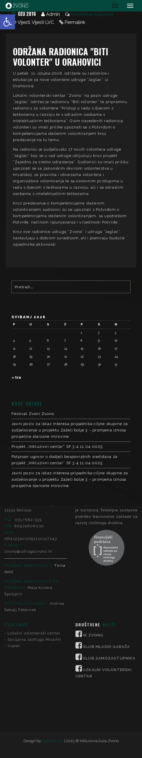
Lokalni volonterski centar (33, 565)
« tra (16, 377)
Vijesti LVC (43, 22)
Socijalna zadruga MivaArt (34, 571)
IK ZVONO (93, 567)
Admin (53, 14)
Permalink (75, 22)
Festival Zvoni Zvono (33, 414)
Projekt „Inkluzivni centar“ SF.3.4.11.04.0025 (57, 446)
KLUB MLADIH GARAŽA (106, 578)
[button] (7, 21)
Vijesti (24, 22)
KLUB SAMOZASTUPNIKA (109, 590)
